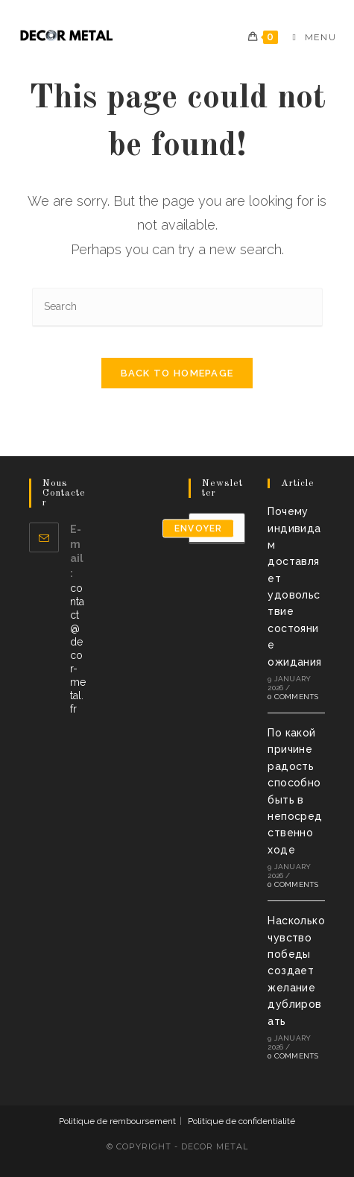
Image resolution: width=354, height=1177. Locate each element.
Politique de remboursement (117, 1121)
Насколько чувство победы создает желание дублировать (296, 970)
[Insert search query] (177, 307)
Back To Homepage (177, 373)
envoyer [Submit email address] (198, 528)
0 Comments (293, 696)
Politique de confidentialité (241, 1121)
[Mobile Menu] (308, 36)
